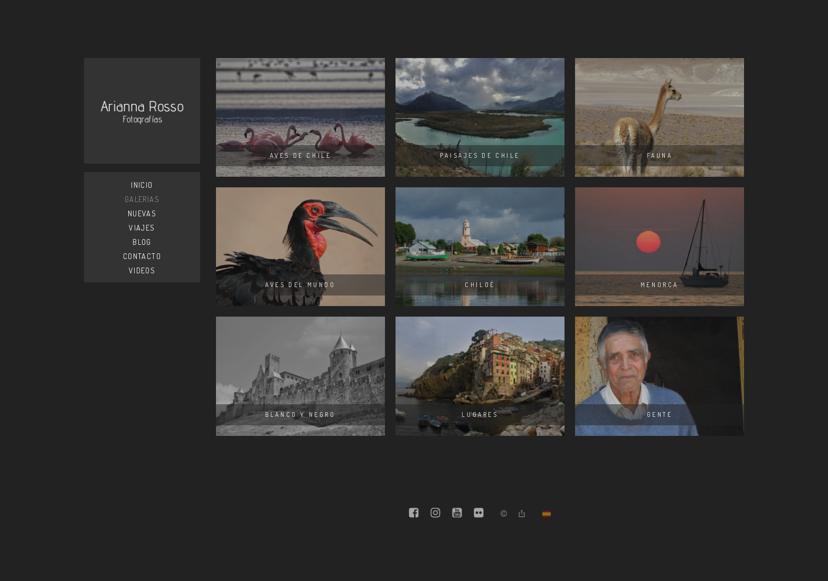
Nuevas (142, 213)
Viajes (142, 227)
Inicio (142, 184)
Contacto (142, 256)
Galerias (142, 199)
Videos (142, 270)
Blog (142, 241)
